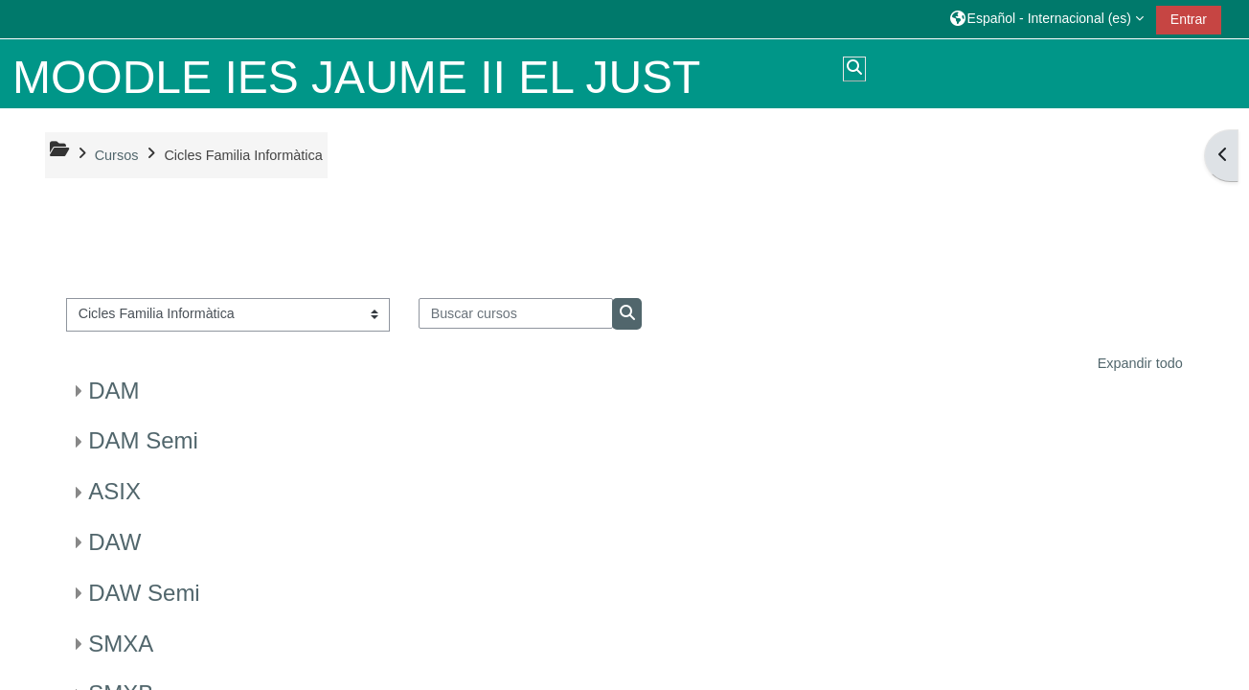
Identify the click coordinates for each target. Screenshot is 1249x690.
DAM (113, 390)
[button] (1047, 18)
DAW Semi (143, 593)
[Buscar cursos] (516, 313)
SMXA (120, 643)
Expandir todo (1140, 363)
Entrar (1188, 19)
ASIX (114, 491)
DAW (114, 542)
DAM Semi (143, 440)
